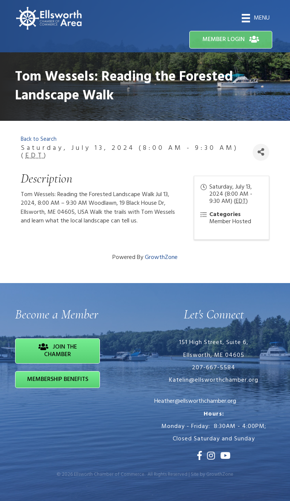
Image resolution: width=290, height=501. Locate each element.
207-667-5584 (213, 368)
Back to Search (39, 139)
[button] (230, 40)
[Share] (261, 152)
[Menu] (255, 18)
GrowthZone (161, 257)
